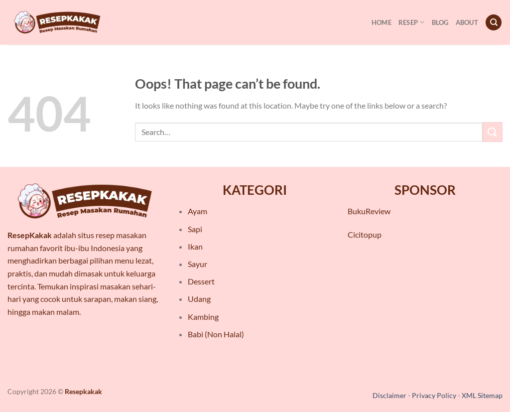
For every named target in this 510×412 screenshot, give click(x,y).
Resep (411, 22)
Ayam (197, 211)
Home (381, 22)
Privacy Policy (434, 395)
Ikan (195, 246)
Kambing (203, 316)
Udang (199, 298)
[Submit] (493, 131)
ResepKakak (29, 235)
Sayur (197, 264)
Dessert (201, 281)
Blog (440, 22)
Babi (195, 334)
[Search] (494, 22)
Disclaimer (389, 395)
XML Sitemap (482, 395)
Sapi (195, 229)
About (467, 22)
